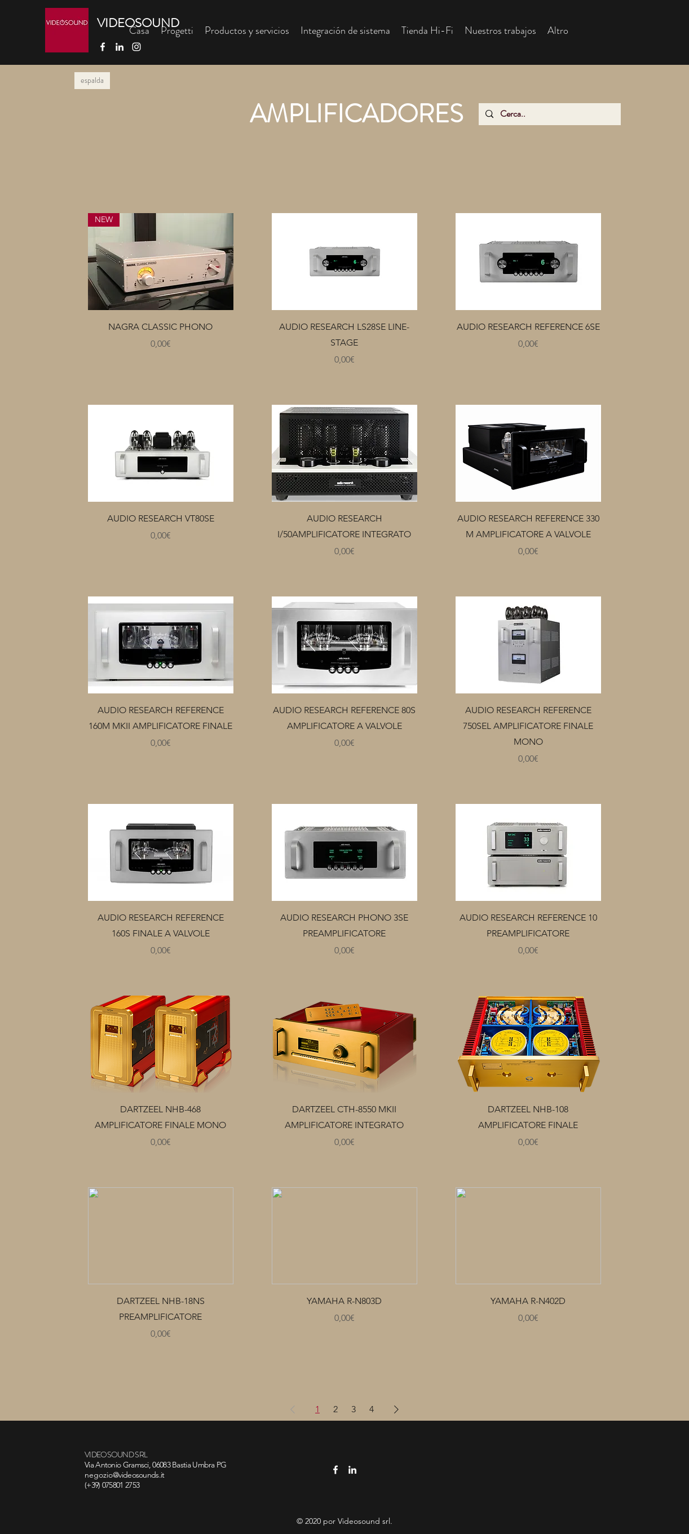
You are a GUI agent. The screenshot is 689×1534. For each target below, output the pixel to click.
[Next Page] (396, 1409)
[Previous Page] (292, 1409)
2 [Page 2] (335, 1409)
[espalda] (92, 80)
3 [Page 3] (353, 1409)
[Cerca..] (548, 114)
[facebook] (102, 46)
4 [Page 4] (371, 1409)
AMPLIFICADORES (356, 114)
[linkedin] (119, 46)
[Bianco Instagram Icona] (136, 46)
